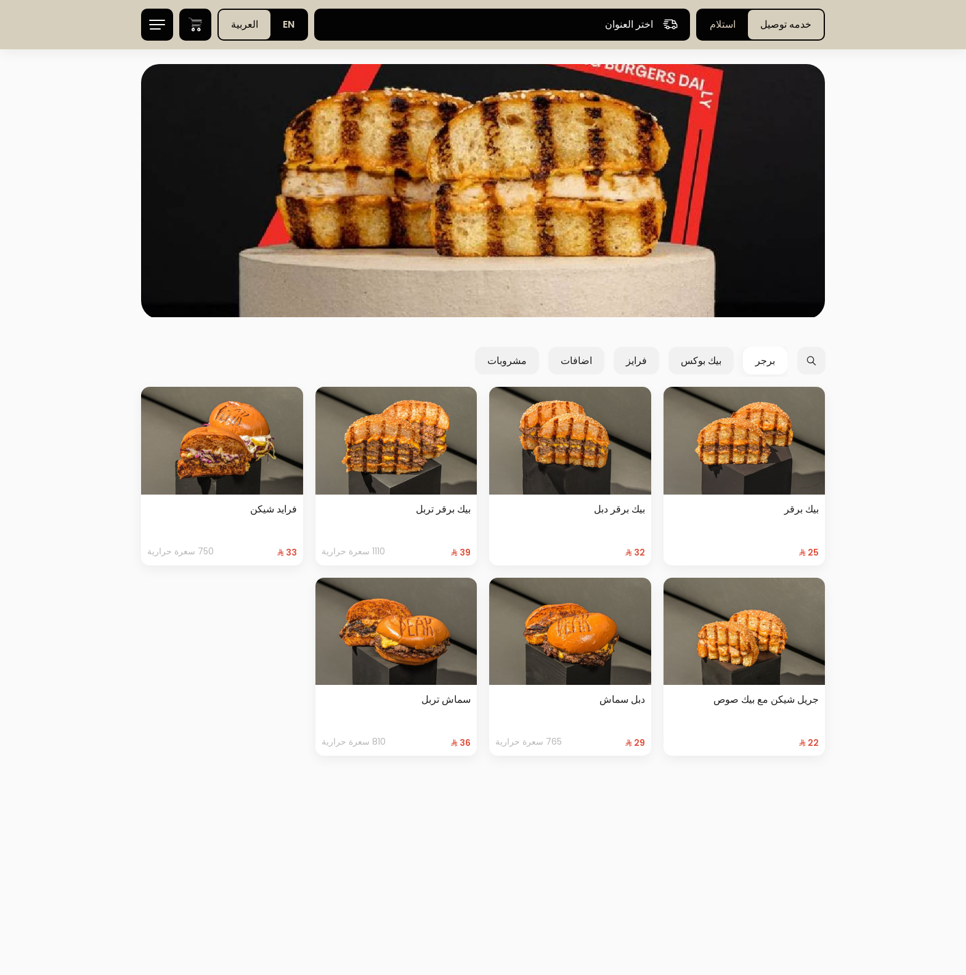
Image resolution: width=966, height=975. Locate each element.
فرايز (636, 361)
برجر (765, 361)
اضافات (576, 361)
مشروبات (507, 361)
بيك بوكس (701, 361)
